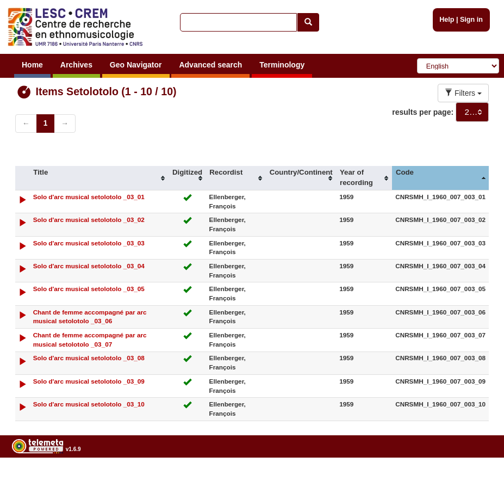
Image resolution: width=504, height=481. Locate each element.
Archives (76, 64)
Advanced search (210, 64)
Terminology (281, 64)
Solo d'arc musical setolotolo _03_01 (89, 196)
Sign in (471, 19)
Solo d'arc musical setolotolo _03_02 (89, 219)
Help (446, 19)
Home (32, 64)
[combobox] (472, 112)
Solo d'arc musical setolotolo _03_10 (89, 404)
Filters (463, 93)
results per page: (422, 112)
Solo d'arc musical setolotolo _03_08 (89, 357)
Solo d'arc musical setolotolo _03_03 (89, 242)
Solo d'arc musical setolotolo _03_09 (89, 381)
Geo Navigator (136, 64)
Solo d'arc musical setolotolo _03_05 (89, 288)
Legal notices (477, 477)
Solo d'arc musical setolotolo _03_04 (89, 265)
